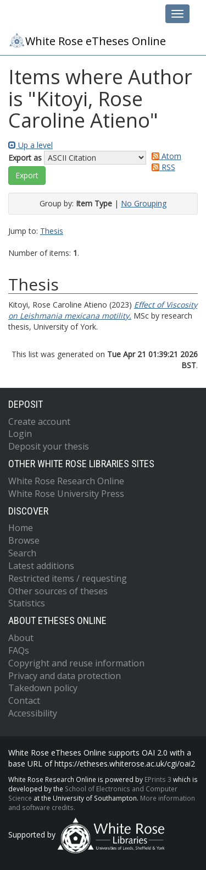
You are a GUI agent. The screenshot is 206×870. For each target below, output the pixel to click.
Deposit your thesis (48, 446)
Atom (164, 156)
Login (20, 434)
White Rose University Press (66, 494)
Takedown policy (42, 688)
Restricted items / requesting (67, 578)
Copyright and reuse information (76, 663)
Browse (24, 540)
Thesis (51, 231)
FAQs (18, 650)
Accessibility (32, 713)
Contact (24, 700)
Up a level (30, 145)
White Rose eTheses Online (87, 40)
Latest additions (41, 566)
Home (20, 528)
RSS (161, 167)
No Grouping (143, 203)
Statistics (26, 603)
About (21, 638)
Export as (25, 157)
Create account (39, 421)
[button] (27, 175)
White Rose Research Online (66, 481)
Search (22, 553)
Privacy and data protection (64, 676)
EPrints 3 (157, 779)
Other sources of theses (58, 591)
